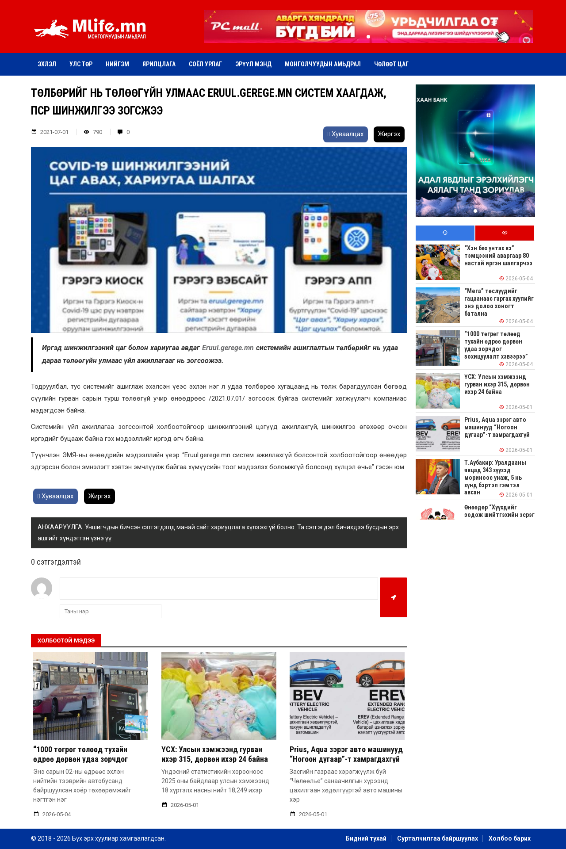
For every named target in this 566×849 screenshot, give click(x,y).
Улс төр (80, 64)
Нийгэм (117, 64)
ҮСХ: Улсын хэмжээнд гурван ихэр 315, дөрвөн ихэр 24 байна (214, 754)
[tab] (445, 233)
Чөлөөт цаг (391, 64)
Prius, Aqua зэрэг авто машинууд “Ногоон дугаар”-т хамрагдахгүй (346, 754)
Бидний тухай (366, 838)
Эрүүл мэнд (253, 64)
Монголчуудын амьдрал (323, 64)
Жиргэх (389, 134)
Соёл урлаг (205, 64)
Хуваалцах (345, 134)
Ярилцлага (159, 64)
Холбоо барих (510, 838)
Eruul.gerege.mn (229, 348)
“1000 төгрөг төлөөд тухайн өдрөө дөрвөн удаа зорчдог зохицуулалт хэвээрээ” (80, 759)
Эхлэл (47, 64)
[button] (368, 36)
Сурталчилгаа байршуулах (437, 838)
